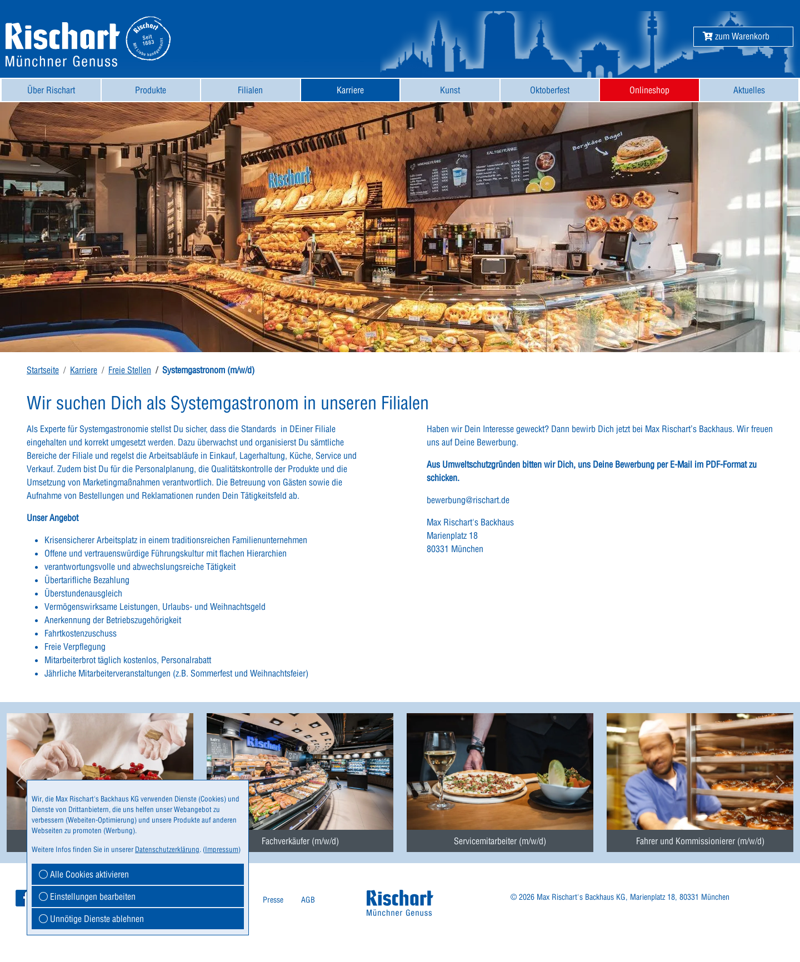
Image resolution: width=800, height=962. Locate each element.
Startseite (43, 369)
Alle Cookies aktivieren (84, 874)
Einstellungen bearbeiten (87, 896)
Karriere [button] (350, 90)
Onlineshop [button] (649, 90)
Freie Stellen (129, 369)
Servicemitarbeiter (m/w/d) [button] (500, 840)
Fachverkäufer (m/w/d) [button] (300, 840)
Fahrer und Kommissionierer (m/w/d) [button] (700, 840)
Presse (273, 900)
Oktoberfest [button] (549, 90)
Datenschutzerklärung (167, 849)
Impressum (221, 849)
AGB (308, 900)
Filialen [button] (250, 90)
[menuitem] (51, 90)
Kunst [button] (450, 90)
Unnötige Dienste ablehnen (91, 918)
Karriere (83, 369)
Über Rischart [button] (51, 90)
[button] (736, 36)
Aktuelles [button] (749, 90)
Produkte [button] (150, 90)
